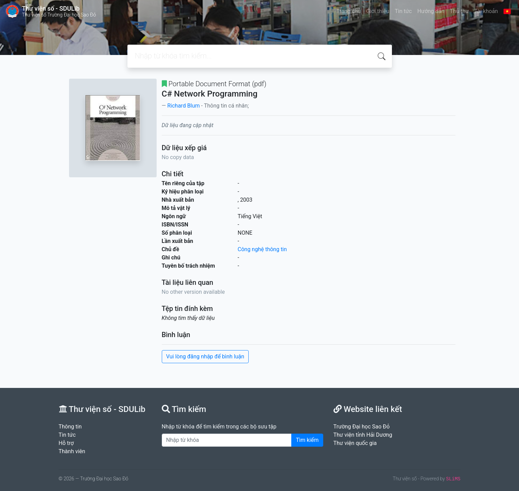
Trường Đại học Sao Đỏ (362, 426)
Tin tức (403, 11)
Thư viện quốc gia (355, 443)
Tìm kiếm (307, 440)
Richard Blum (183, 105)
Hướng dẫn (430, 11)
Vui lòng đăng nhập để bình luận (205, 356)
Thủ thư (459, 11)
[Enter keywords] (227, 440)
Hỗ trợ (66, 443)
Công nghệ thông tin (262, 249)
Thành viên (72, 451)
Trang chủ (349, 11)
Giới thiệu (377, 11)
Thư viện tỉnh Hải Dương (363, 435)
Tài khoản (486, 11)
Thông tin (70, 426)
